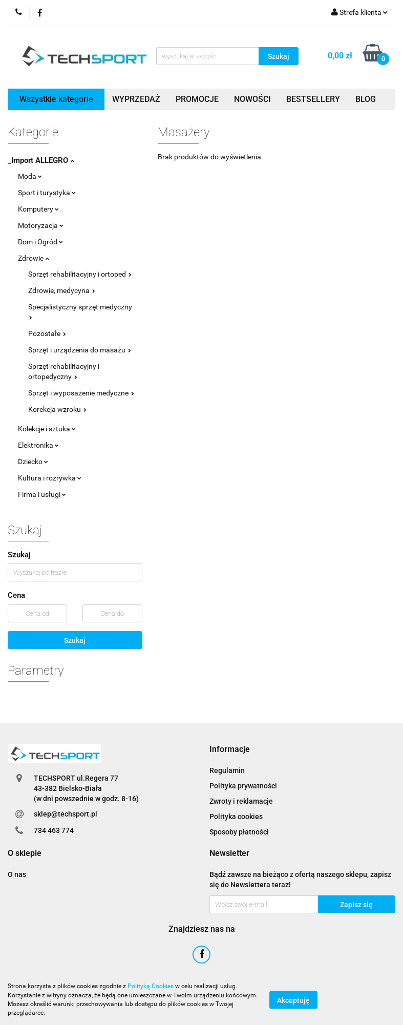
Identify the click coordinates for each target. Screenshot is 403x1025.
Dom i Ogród (40, 242)
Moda (30, 176)
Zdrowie (33, 258)
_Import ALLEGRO (41, 160)
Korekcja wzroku (57, 409)
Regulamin (227, 770)
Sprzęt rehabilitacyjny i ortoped (80, 274)
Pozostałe (47, 333)
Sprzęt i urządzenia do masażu (79, 350)
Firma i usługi (42, 494)
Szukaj (75, 640)
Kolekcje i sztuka (47, 429)
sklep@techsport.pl (65, 814)
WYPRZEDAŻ (136, 99)
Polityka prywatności (243, 786)
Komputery (38, 209)
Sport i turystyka (47, 193)
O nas (17, 874)
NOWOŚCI (252, 99)
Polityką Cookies (151, 986)
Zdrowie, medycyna (61, 290)
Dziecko (33, 461)
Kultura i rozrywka (49, 478)
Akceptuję (293, 1000)
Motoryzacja (40, 225)
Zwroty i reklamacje (241, 801)
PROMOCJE (197, 99)
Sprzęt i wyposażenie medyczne (81, 393)
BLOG (365, 99)
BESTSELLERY (313, 99)
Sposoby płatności (239, 832)
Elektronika (38, 445)
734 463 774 (54, 830)
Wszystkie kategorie (56, 99)
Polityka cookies (236, 816)
